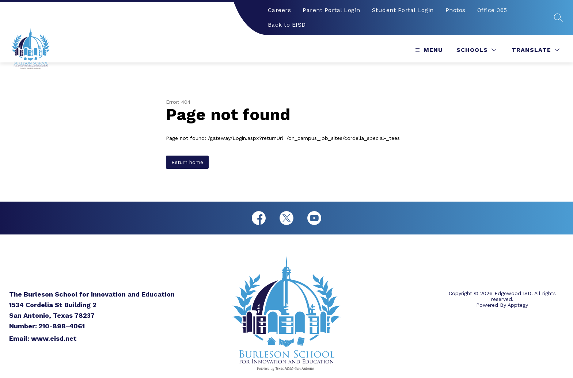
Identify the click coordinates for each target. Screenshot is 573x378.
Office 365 (492, 10)
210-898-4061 (61, 326)
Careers (279, 10)
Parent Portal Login (331, 10)
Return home (187, 162)
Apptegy (518, 305)
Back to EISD (287, 24)
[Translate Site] (535, 49)
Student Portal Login (403, 10)
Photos (455, 10)
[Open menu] (428, 49)
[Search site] (558, 17)
